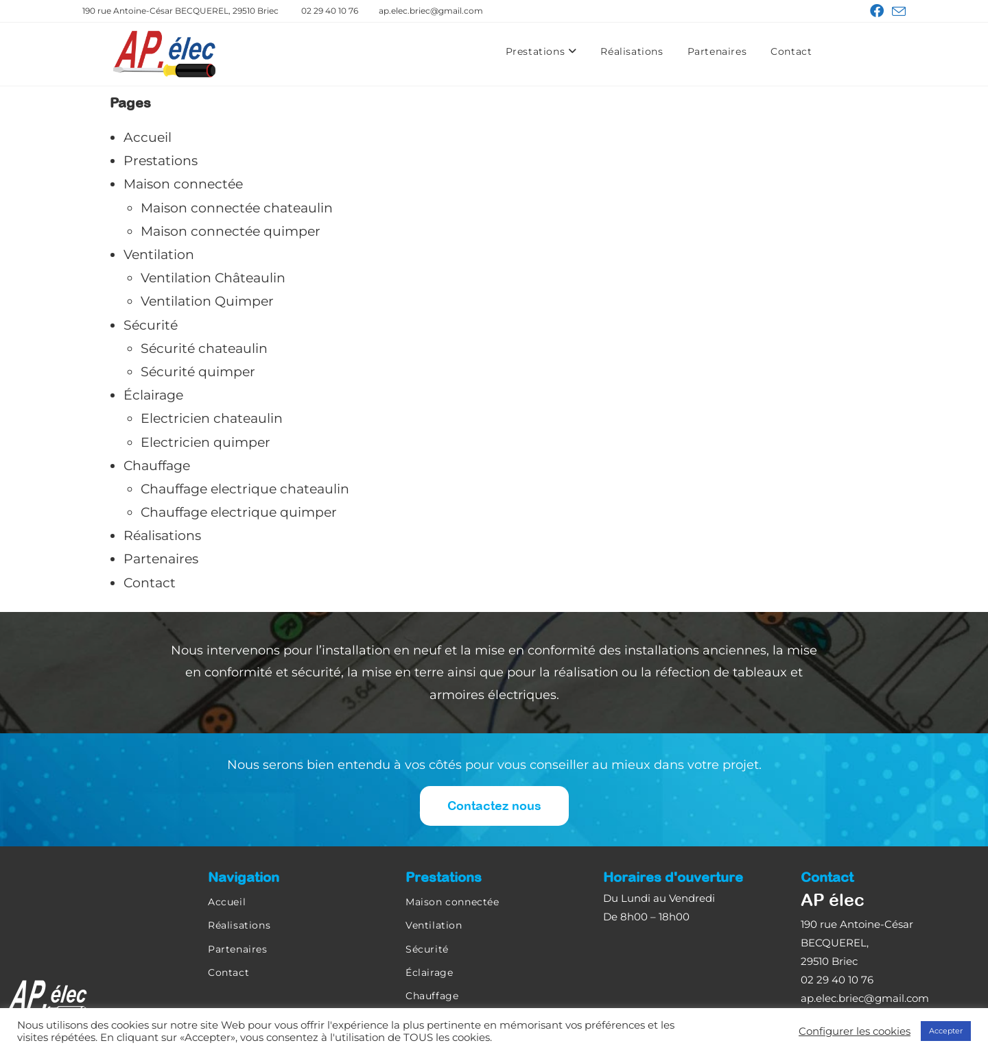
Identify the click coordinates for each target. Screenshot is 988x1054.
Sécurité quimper (198, 372)
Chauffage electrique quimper (239, 512)
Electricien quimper (205, 442)
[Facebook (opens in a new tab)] (877, 11)
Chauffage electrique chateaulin (245, 489)
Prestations (541, 51)
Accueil (148, 137)
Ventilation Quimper (207, 301)
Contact (791, 51)
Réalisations (631, 51)
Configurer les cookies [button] (854, 1031)
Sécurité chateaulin (204, 348)
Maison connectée (183, 184)
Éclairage (153, 395)
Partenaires (717, 51)
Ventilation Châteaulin (213, 278)
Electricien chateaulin (212, 418)
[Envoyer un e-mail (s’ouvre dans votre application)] (897, 11)
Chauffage (157, 466)
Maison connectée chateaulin (237, 208)
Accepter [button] (946, 1030)
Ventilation (159, 254)
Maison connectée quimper (230, 231)
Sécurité (151, 325)
